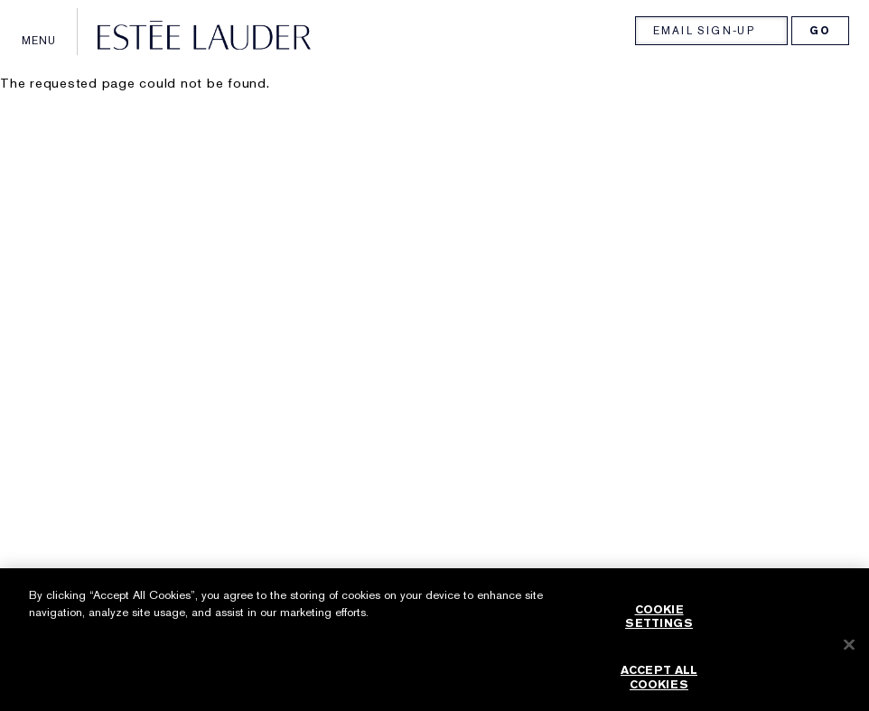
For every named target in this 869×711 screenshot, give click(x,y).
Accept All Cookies (659, 683)
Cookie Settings (659, 623)
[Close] (849, 650)
